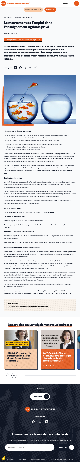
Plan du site (22, 459)
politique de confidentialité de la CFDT (60, 440)
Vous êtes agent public (22, 17)
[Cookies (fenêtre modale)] (3, 458)
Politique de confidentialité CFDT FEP (62, 459)
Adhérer (50, 10)
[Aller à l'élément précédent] (6, 375)
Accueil (7, 17)
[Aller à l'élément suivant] (13, 375)
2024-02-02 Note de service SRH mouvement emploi (29, 306)
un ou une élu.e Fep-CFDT (31, 293)
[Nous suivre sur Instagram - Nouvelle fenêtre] (40, 421)
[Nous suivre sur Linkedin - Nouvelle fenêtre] (46, 421)
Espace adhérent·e (33, 10)
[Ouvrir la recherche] (76, 3)
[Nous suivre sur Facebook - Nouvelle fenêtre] (33, 421)
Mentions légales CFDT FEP (39, 459)
